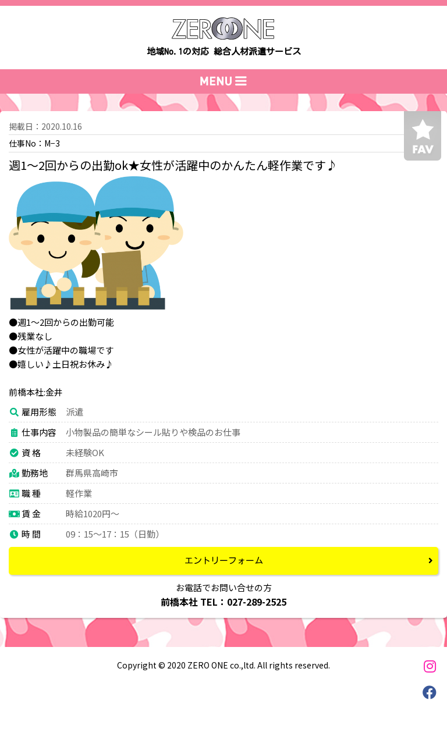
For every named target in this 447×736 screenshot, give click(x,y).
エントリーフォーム (224, 560)
